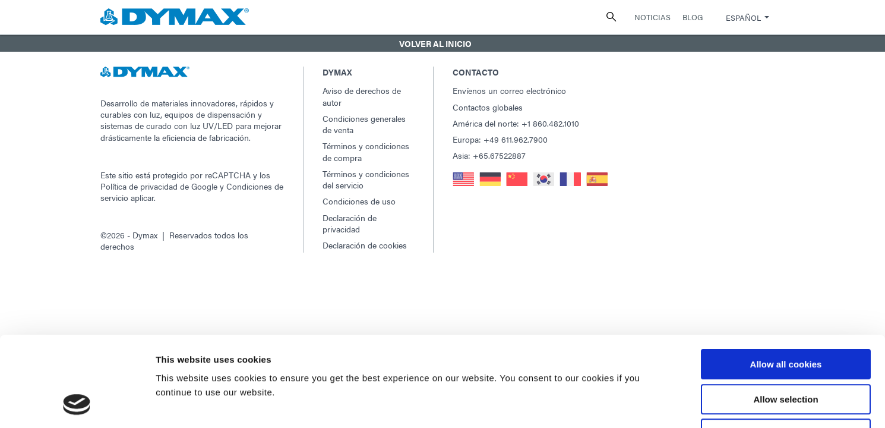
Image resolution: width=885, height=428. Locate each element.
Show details (623, 404)
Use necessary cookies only (785, 352)
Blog (692, 17)
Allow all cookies (786, 283)
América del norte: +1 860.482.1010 (516, 123)
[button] (442, 43)
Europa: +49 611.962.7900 (500, 139)
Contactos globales (488, 107)
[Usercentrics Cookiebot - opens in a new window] (77, 405)
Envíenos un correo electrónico (509, 90)
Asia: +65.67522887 (489, 155)
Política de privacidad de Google (158, 186)
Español (743, 17)
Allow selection (785, 318)
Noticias (652, 17)
